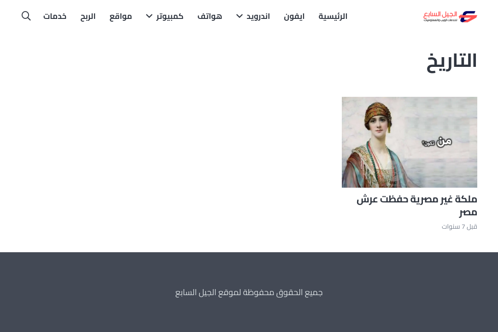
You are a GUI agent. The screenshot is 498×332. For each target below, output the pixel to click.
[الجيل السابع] (449, 16)
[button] (26, 16)
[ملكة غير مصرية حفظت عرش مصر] (409, 103)
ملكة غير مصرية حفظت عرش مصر (417, 205)
